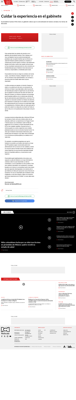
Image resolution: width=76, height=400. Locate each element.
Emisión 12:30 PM (37, 5)
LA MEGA (40, 339)
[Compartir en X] (72, 20)
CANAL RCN (68, 1)
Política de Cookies (47, 346)
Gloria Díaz (49, 61)
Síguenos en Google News (19, 201)
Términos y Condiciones (57, 346)
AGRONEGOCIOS (53, 333)
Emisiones (5, 5)
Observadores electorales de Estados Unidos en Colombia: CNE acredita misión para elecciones (65, 218)
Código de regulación (19, 335)
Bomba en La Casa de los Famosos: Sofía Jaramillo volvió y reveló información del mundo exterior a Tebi (40, 301)
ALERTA (39, 336)
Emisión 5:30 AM (21, 5)
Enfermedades (61, 291)
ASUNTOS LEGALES (53, 331)
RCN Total (40, 331)
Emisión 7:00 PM (53, 5)
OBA (26, 339)
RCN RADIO (40, 333)
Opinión (51, 1)
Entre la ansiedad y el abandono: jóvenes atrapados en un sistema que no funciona (56, 64)
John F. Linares (49, 69)
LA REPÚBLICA (52, 330)
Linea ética (27, 337)
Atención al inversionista (17, 341)
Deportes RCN (28, 1)
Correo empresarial (18, 337)
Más (71, 212)
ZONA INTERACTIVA (67, 331)
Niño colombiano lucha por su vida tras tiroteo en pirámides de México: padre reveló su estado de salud (20, 244)
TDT (45, 330)
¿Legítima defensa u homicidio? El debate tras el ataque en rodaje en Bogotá (13, 300)
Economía (41, 1)
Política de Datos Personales (37, 346)
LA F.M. (39, 334)
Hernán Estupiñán (50, 75)
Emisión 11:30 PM (70, 5)
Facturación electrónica (27, 331)
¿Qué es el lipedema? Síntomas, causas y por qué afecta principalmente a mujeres (65, 294)
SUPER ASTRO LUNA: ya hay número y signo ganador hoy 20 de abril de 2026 (66, 285)
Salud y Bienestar (34, 1)
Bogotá (2, 297)
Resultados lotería (62, 282)
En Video (7, 212)
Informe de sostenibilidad (28, 333)
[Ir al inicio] (8, 2)
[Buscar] (74, 2)
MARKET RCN (65, 334)
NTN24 (39, 330)
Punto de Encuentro (56, 1)
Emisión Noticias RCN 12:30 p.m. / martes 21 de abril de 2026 (64, 245)
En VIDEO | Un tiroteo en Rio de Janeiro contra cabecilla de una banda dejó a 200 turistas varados (66, 305)
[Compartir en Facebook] (72, 17)
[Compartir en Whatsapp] (72, 24)
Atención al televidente (17, 333)
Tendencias (46, 1)
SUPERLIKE (65, 333)
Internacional (22, 1)
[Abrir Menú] (2, 2)
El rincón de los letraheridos (51, 77)
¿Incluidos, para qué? (50, 70)
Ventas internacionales (28, 336)
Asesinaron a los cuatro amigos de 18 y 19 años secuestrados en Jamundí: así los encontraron (66, 227)
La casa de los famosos (33, 297)
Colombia (16, 1)
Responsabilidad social (19, 330)
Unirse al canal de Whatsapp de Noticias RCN (19, 48)
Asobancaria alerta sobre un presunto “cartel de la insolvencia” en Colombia (65, 236)
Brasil (59, 301)
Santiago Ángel (15, 36)
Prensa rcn (16, 339)
